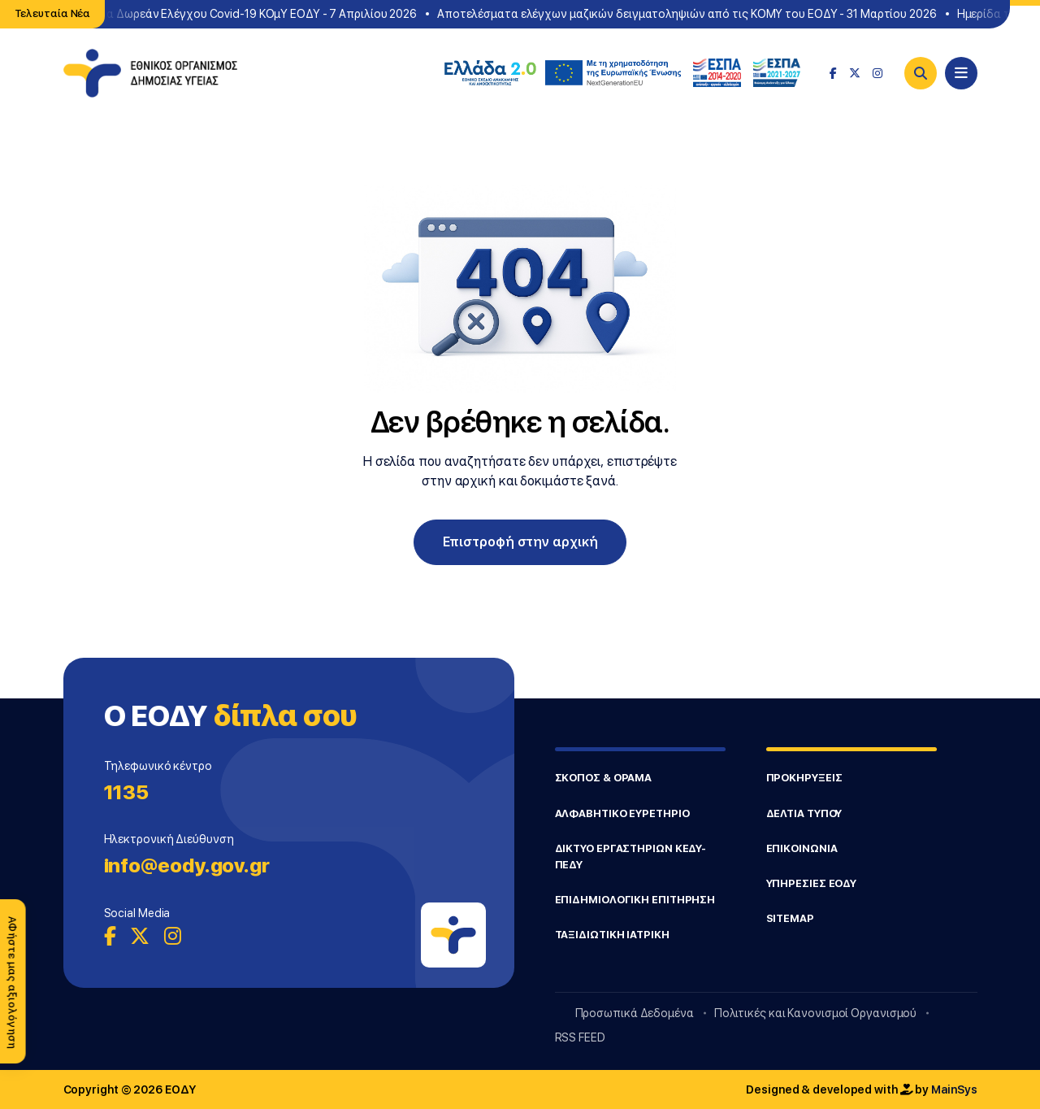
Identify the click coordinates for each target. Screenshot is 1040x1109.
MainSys (954, 1089)
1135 (127, 792)
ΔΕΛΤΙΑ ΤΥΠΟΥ (804, 813)
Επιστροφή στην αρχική (520, 542)
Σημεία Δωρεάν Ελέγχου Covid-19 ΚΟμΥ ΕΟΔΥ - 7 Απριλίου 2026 (249, 13)
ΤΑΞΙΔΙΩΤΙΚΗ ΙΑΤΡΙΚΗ (612, 935)
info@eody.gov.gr (187, 865)
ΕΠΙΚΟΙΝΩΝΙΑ (802, 848)
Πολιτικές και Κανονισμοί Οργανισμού (815, 1013)
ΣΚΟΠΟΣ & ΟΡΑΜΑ (603, 778)
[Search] (920, 73)
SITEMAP (790, 918)
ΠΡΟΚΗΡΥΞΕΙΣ (804, 778)
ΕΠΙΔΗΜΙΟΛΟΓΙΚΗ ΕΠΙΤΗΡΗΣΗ (635, 900)
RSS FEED (580, 1037)
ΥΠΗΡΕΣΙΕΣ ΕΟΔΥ (811, 883)
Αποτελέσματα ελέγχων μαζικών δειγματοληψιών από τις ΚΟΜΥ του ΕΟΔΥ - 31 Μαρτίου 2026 (689, 13)
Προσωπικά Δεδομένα (634, 1013)
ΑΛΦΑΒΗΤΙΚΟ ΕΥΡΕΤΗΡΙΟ (622, 813)
